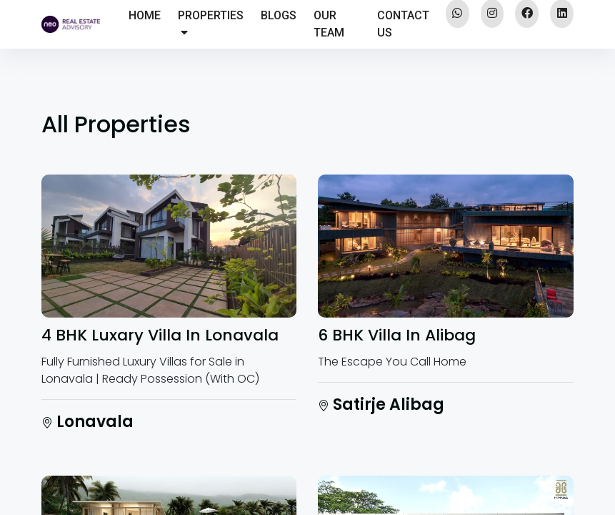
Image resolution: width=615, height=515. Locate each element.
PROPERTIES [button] (211, 23)
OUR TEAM (329, 24)
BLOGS (278, 15)
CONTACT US (403, 24)
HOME (145, 15)
